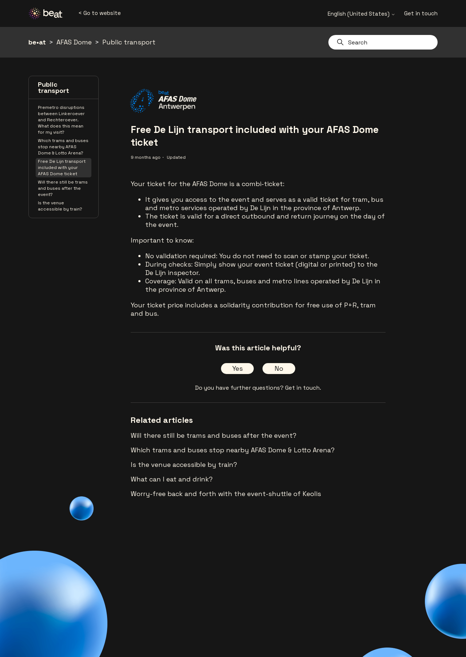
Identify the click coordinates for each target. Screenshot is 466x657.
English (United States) (361, 14)
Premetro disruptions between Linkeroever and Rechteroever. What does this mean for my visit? (61, 120)
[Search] (383, 42)
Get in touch (421, 13)
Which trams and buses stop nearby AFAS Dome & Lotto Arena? (63, 147)
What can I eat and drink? (172, 479)
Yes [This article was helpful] (237, 368)
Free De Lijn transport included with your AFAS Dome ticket (62, 167)
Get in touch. (303, 388)
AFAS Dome (74, 42)
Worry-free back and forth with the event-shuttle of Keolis (226, 493)
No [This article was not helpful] (279, 368)
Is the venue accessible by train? (60, 206)
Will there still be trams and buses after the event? (63, 188)
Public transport (128, 42)
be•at (37, 42)
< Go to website (99, 12)
